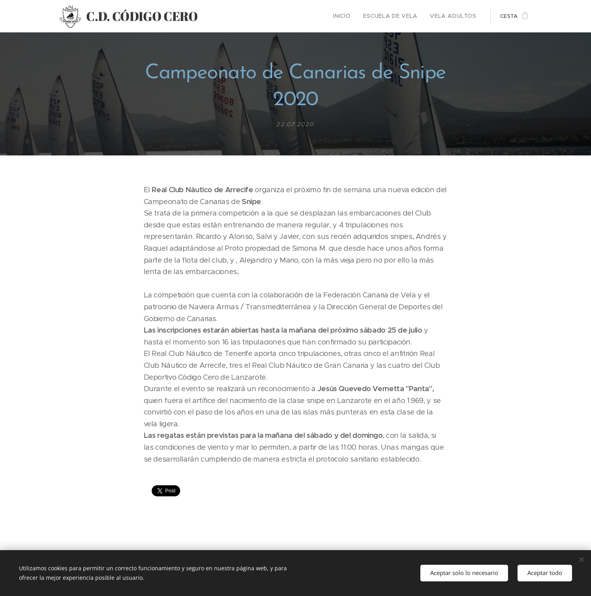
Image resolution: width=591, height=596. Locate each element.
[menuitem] (354, 16)
